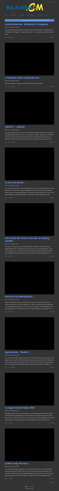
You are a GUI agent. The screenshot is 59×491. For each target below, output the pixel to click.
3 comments (10, 256)
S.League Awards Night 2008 (19, 407)
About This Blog (13, 14)
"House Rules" (40, 14)
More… (47, 14)
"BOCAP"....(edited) (15, 126)
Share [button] (6, 37)
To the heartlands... (15, 182)
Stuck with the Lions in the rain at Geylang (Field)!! (27, 239)
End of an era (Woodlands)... (19, 296)
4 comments (10, 37)
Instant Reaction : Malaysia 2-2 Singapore (26, 24)
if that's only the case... (17, 463)
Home (6, 14)
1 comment (10, 197)
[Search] (48, 2)
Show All (51, 20)
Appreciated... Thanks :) (17, 352)
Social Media (21, 14)
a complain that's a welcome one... (23, 77)
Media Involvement (30, 14)
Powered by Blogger (29, 486)
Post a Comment (11, 86)
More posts (51, 482)
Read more (52, 37)
